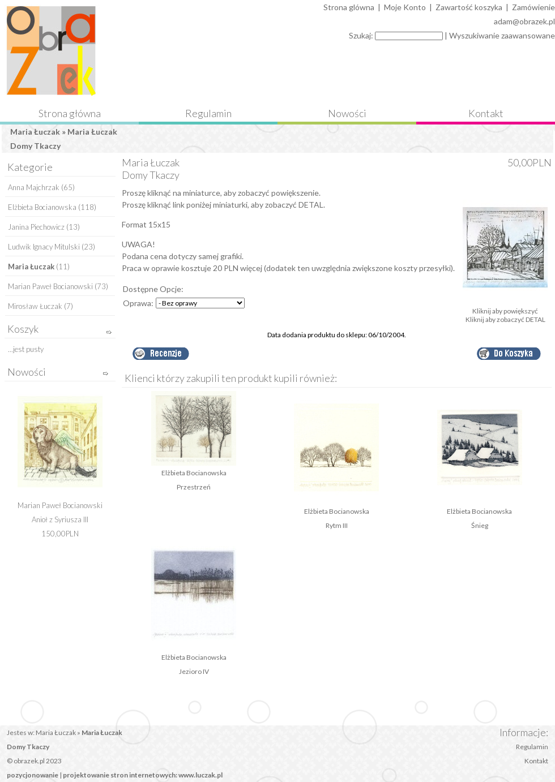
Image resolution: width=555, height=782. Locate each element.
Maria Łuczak (35, 131)
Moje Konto (405, 7)
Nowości (347, 113)
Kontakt (485, 113)
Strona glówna (348, 7)
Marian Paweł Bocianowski (50, 286)
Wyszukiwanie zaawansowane (502, 35)
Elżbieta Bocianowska (42, 207)
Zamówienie (533, 7)
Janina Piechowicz (36, 226)
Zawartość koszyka (469, 7)
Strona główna (70, 113)
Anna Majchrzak (33, 187)
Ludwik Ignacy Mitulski (44, 246)
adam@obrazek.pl (524, 21)
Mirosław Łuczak (35, 306)
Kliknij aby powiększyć (505, 307)
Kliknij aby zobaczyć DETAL (505, 319)
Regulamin (208, 113)
